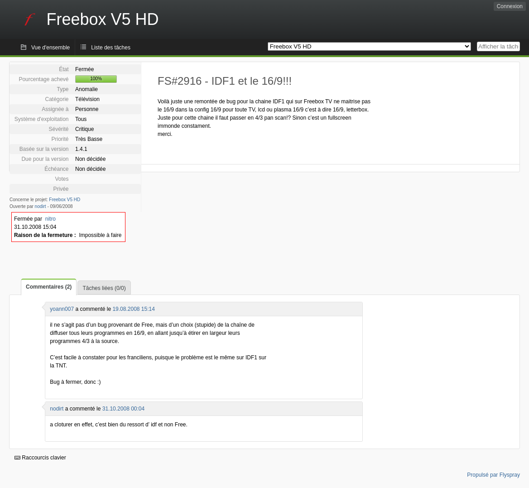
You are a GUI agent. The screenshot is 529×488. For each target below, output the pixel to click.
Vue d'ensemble (50, 47)
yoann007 (62, 309)
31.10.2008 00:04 (123, 409)
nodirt (40, 206)
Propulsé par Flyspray (493, 475)
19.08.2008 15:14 (133, 309)
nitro (50, 219)
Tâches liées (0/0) (103, 288)
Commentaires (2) (49, 287)
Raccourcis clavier (40, 457)
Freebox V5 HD (64, 199)
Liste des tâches (110, 47)
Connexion (510, 6)
